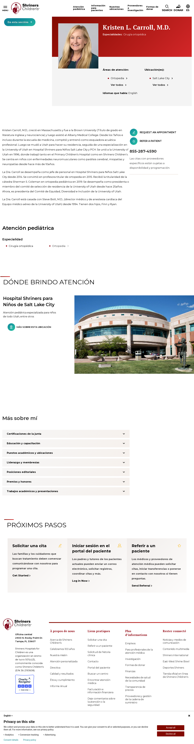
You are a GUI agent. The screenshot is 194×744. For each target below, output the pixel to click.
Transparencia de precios (135, 688)
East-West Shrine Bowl (176, 661)
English (8, 715)
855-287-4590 (143, 151)
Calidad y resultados (62, 673)
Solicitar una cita (97, 639)
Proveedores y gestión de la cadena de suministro (138, 699)
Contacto (93, 661)
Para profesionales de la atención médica (139, 651)
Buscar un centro (98, 673)
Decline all (171, 734)
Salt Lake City (161, 78)
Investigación (132, 659)
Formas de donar (135, 665)
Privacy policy (29, 740)
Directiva (55, 667)
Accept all (170, 727)
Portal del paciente (99, 667)
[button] (167, 8)
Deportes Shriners (173, 667)
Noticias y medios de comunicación (174, 641)
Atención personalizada (63, 661)
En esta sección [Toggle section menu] (20, 22)
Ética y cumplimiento (62, 680)
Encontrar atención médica (99, 682)
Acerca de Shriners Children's (61, 641)
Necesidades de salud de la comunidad (138, 679)
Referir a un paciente (100, 645)
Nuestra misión (58, 655)
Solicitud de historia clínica (99, 654)
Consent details (11, 740)
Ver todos (117, 85)
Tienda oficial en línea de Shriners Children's (175, 675)
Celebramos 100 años (62, 649)
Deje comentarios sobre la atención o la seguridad (101, 701)
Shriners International (175, 655)
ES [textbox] (187, 10)
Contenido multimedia (176, 649)
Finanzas (130, 671)
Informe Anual (58, 686)
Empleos (130, 643)
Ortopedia (117, 78)
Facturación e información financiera (100, 691)
